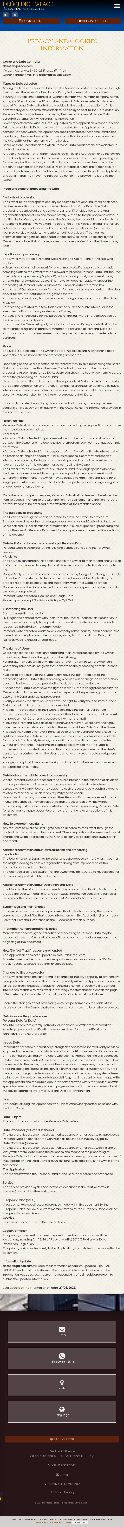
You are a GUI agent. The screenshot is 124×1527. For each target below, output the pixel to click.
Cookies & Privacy (62, 1492)
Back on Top (62, 1439)
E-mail (64, 1474)
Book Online (31, 21)
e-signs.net (84, 1503)
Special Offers (93, 21)
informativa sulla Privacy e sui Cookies (53, 1522)
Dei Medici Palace (28, 6)
